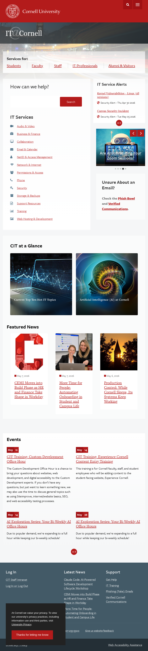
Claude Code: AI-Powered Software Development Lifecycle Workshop (80, 583)
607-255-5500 (71, 631)
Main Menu (137, 4)
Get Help (111, 579)
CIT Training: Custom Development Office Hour (35, 459)
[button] (133, 133)
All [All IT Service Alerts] (118, 122)
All (73, 551)
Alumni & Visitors (121, 65)
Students (14, 65)
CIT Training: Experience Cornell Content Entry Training (102, 459)
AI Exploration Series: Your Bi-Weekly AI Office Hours (39, 524)
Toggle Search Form (127, 4)
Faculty (37, 65)
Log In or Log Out (17, 586)
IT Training (112, 585)
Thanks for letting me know (32, 634)
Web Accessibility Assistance (125, 645)
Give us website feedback (99, 631)
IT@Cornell (24, 33)
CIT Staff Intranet (16, 579)
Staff (58, 65)
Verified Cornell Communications (116, 599)
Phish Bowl (126, 198)
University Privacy (21, 624)
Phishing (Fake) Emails (119, 591)
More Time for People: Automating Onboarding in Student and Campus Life (80, 612)
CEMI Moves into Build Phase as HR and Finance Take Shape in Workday (81, 598)
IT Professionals (85, 65)
